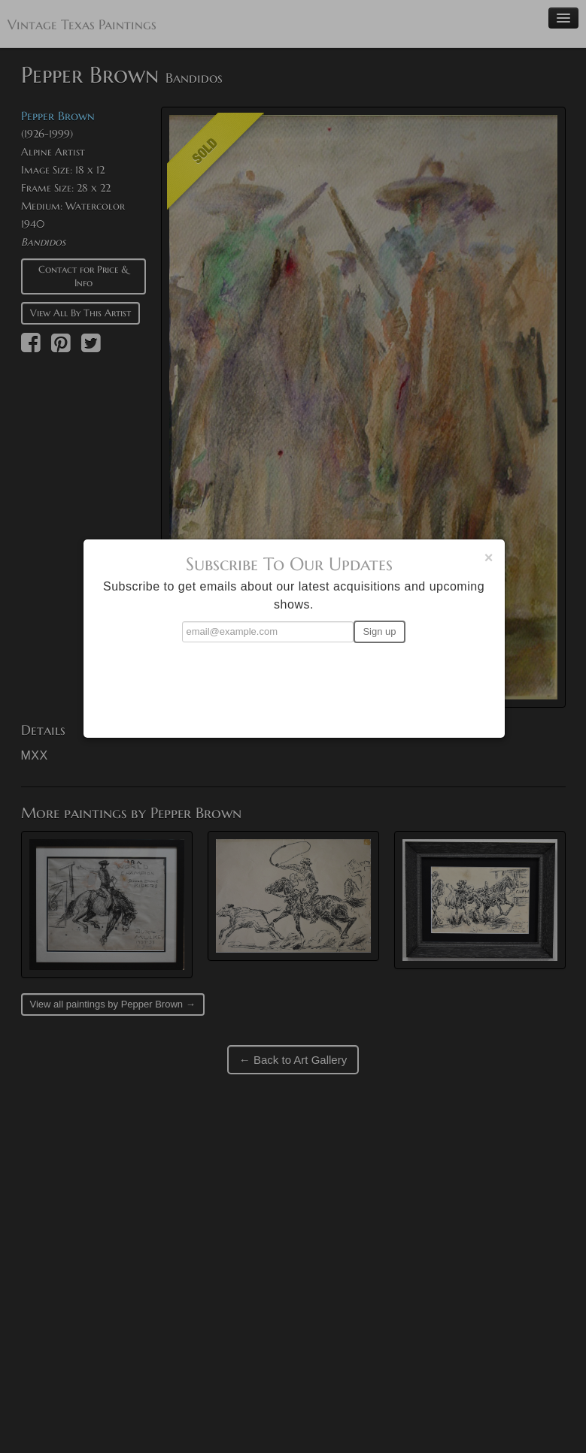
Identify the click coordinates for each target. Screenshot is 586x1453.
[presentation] (294, 683)
